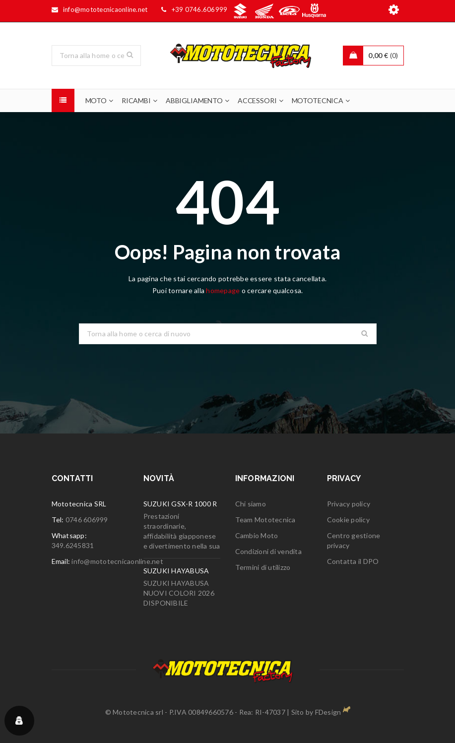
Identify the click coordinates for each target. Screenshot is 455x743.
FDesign (328, 712)
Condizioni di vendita (268, 551)
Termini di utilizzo (263, 567)
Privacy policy (349, 503)
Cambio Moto (256, 535)
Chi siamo (250, 503)
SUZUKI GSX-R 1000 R (180, 503)
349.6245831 (73, 545)
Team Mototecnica (265, 519)
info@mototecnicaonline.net (117, 561)
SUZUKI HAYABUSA (176, 570)
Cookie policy (348, 519)
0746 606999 (86, 519)
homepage (223, 290)
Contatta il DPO (353, 561)
